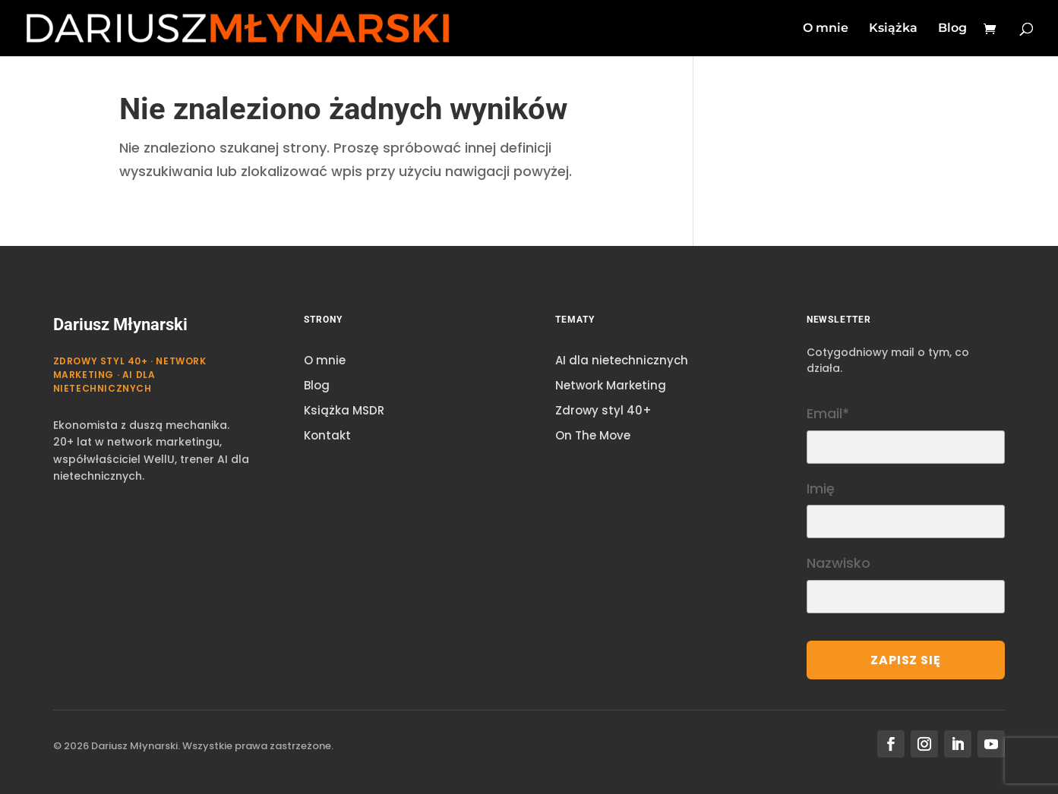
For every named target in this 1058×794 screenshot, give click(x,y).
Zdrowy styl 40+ (603, 410)
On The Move (592, 435)
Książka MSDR (344, 410)
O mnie (825, 29)
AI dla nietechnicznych (621, 360)
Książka (893, 29)
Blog (952, 29)
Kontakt (327, 435)
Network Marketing (610, 385)
